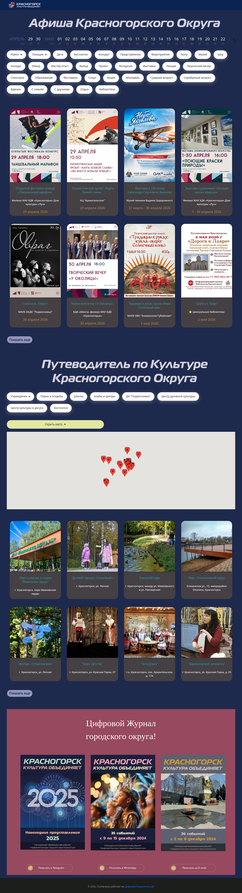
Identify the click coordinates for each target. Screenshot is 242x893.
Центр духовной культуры (178, 396)
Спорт (92, 77)
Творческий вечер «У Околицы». (92, 303)
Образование (44, 77)
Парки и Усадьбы (51, 396)
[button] (128, 468)
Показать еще (19, 340)
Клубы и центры (104, 396)
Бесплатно (81, 54)
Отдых (84, 89)
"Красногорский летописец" (206, 663)
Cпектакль (17, 77)
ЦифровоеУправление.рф (139, 886)
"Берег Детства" (92, 663)
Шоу (220, 54)
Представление (130, 54)
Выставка (149, 66)
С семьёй (38, 89)
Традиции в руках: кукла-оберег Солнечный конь (150, 305)
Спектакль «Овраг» (35, 303)
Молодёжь (133, 77)
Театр (184, 54)
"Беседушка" (149, 663)
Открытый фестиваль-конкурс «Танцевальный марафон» (36, 190)
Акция (111, 77)
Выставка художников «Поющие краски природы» (206, 190)
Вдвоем (16, 89)
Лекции (171, 66)
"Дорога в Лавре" (206, 303)
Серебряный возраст (197, 77)
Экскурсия (125, 66)
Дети (60, 54)
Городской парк (149, 577)
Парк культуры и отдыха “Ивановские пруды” (36, 579)
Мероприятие (160, 54)
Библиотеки (107, 89)
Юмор (36, 66)
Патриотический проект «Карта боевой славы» (93, 190)
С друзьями (62, 89)
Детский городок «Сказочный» (92, 577)
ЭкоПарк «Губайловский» (35, 663)
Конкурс (16, 66)
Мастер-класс (60, 66)
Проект (103, 66)
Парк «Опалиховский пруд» (206, 577)
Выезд (84, 66)
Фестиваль (71, 77)
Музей (202, 54)
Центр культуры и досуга (27, 408)
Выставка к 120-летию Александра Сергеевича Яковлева (149, 190)
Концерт (104, 54)
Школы (78, 396)
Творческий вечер (199, 66)
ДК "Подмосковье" (138, 396)
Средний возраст (162, 77)
